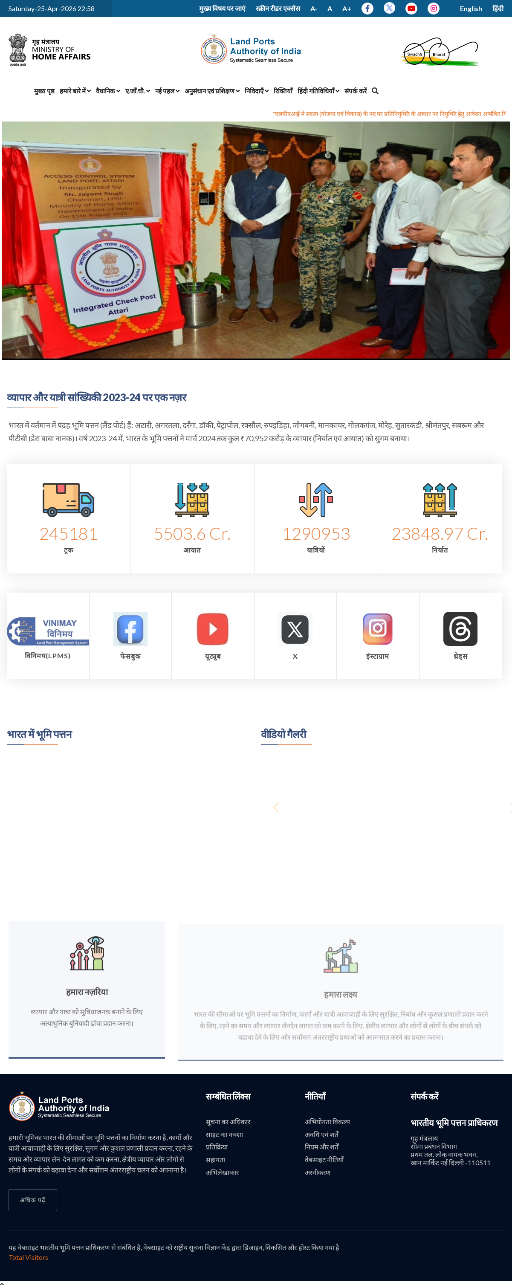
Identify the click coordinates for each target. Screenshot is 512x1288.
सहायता (216, 1160)
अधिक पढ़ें (33, 1200)
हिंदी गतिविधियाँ (318, 91)
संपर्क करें (355, 91)
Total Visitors (28, 1257)
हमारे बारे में (75, 91)
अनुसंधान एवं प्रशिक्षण (212, 91)
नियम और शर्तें (322, 1147)
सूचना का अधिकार (228, 1121)
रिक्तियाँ (283, 91)
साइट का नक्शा (224, 1134)
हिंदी (497, 8)
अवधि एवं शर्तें (321, 1134)
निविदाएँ (257, 91)
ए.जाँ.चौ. (137, 91)
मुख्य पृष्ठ (44, 91)
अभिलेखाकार (222, 1172)
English (471, 8)
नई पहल (167, 91)
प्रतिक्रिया (217, 1147)
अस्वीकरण (318, 1172)
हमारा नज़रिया (87, 997)
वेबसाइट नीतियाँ (324, 1160)
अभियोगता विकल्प (327, 1121)
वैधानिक (108, 91)
